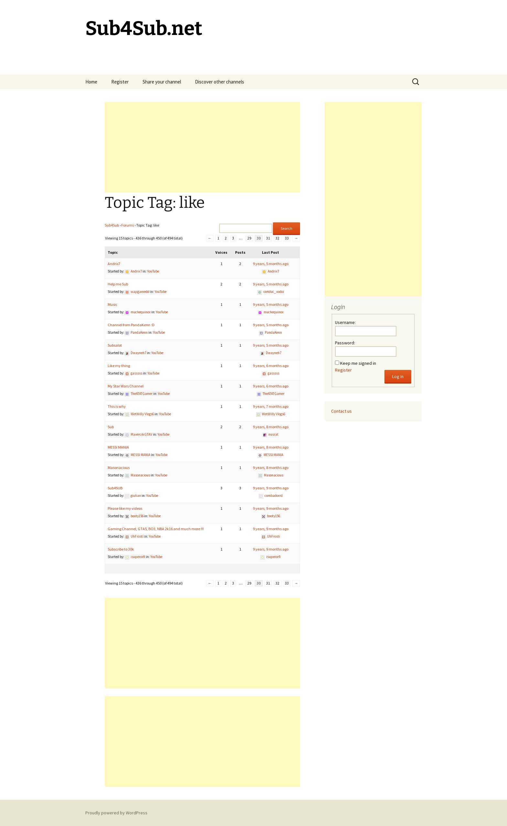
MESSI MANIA (118, 447)
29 (249, 238)
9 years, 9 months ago (270, 488)
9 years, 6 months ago (270, 365)
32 (277, 238)
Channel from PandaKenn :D (131, 324)
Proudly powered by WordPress (116, 813)
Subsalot (115, 345)
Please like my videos (125, 508)
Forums (127, 225)
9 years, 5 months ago (270, 263)
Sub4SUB (115, 488)
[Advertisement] (202, 147)
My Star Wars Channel (126, 386)
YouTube (153, 271)
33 (287, 238)
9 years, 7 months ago (270, 406)
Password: (345, 343)
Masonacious (119, 467)
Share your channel (162, 82)
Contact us (341, 411)
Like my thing (119, 365)
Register (120, 82)
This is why (117, 406)
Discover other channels (219, 82)
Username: (345, 322)
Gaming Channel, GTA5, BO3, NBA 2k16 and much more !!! (156, 528)
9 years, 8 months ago (270, 426)
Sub (111, 426)
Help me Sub (118, 284)
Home (91, 82)
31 (268, 238)
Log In (398, 376)
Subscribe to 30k (121, 549)
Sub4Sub (112, 225)
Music (112, 304)
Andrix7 (114, 263)
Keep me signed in (358, 363)
